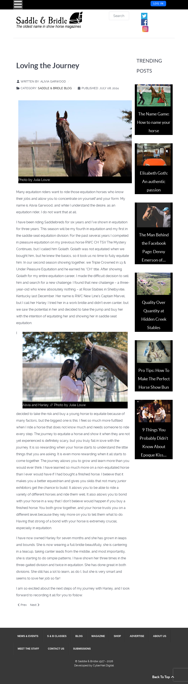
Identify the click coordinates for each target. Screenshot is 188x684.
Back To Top (163, 677)
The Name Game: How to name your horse (153, 122)
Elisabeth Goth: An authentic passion (154, 181)
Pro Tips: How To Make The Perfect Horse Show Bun (154, 379)
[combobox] (119, 16)
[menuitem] (28, 636)
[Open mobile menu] (18, 4)
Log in (158, 3)
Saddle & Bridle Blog (55, 88)
